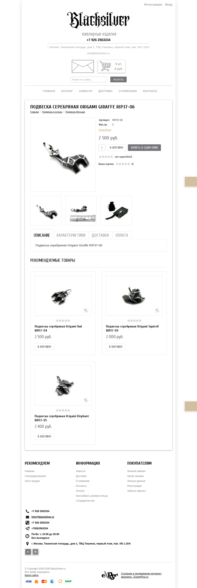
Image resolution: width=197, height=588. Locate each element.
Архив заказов (135, 476)
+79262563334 (40, 528)
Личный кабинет (136, 471)
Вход (168, 4)
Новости (85, 91)
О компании (128, 91)
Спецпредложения (35, 476)
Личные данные (136, 481)
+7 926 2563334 (98, 40)
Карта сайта (32, 575)
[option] (45, 210)
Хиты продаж (32, 481)
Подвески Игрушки (75, 112)
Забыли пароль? (136, 490)
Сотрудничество (85, 500)
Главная (49, 91)
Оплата (80, 490)
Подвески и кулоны (52, 112)
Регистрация (153, 4)
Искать (118, 79)
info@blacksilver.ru (98, 53)
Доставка (105, 91)
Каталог (67, 91)
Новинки (29, 471)
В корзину (116, 147)
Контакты (150, 91)
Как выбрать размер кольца (92, 495)
